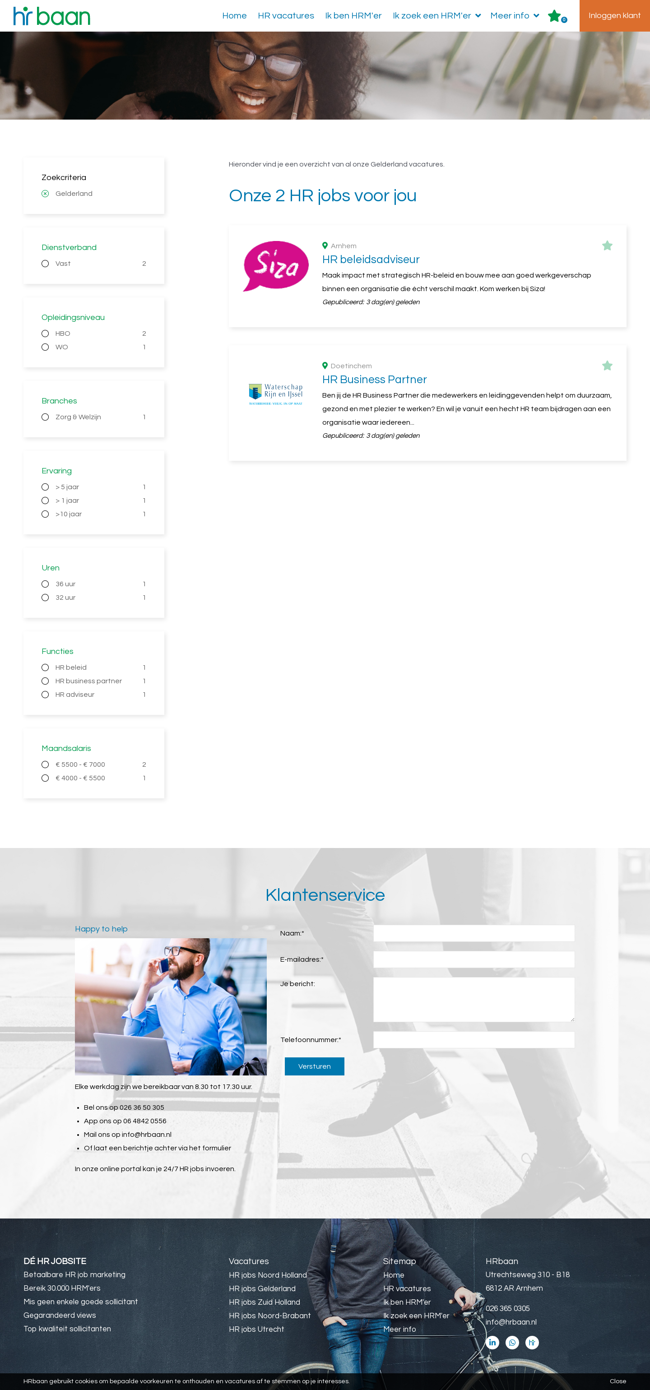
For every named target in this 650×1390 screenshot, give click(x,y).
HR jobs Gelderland (262, 1289)
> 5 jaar (101, 487)
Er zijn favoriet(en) (564, 20)
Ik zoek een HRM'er (439, 16)
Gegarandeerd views (59, 1315)
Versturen (314, 1066)
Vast (101, 263)
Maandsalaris (66, 748)
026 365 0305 (508, 1309)
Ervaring (57, 471)
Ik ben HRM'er (353, 15)
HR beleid (101, 667)
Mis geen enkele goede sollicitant (80, 1302)
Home (234, 15)
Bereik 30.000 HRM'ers (62, 1288)
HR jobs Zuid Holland (264, 1302)
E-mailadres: (302, 959)
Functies (58, 651)
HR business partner (101, 681)
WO (101, 347)
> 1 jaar (101, 500)
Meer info (516, 16)
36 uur (101, 584)
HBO (101, 333)
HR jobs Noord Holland (268, 1275)
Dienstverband (69, 247)
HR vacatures (286, 15)
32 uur (101, 597)
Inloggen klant (615, 15)
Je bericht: (297, 983)
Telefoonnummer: (310, 1039)
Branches (59, 401)
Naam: (292, 933)
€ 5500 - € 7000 (101, 764)
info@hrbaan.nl (147, 1134)
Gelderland (74, 193)
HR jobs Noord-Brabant (270, 1316)
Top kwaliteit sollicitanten (67, 1329)
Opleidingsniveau (73, 317)
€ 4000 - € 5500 (101, 778)
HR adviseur (101, 694)
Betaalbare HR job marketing (74, 1275)
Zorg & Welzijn (101, 417)
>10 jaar (101, 514)
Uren (51, 568)
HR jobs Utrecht (256, 1329)
